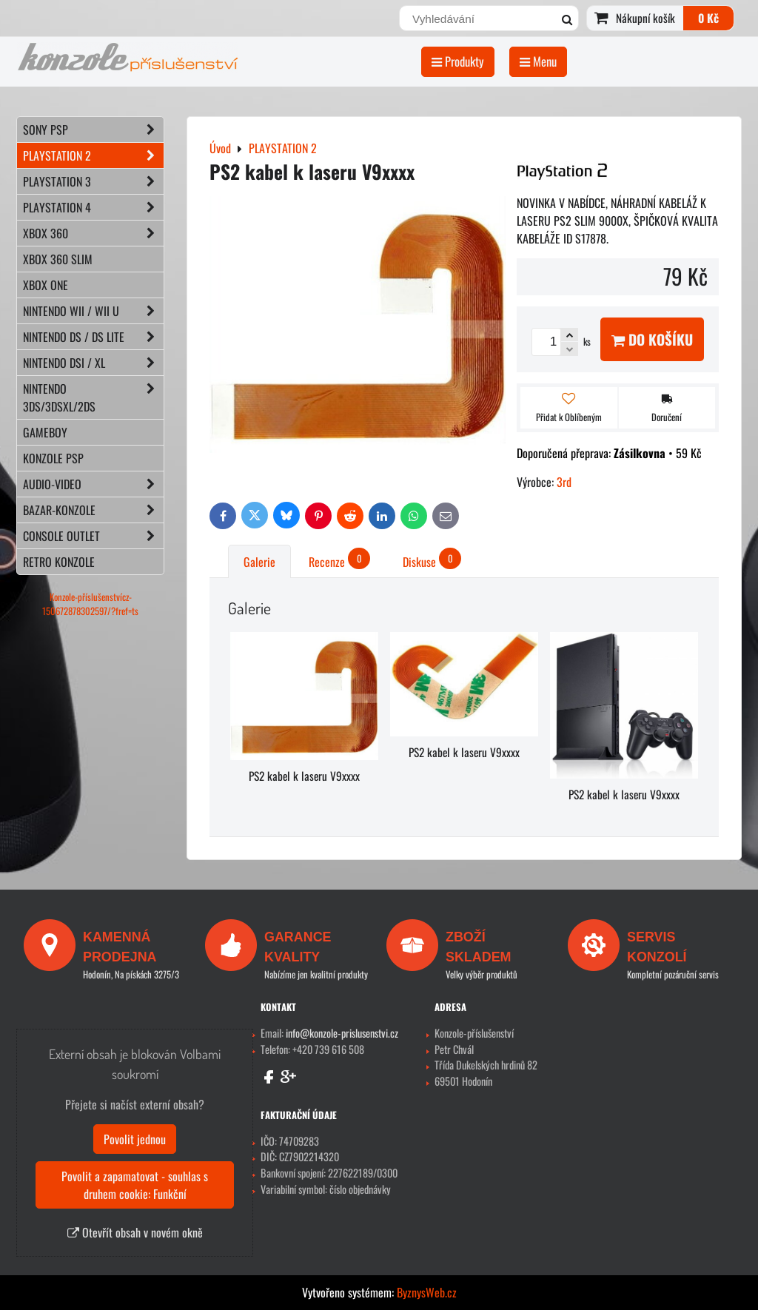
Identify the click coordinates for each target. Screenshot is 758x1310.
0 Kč (708, 18)
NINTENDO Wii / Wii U (93, 310)
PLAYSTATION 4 (93, 207)
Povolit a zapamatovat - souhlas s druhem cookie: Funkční (134, 1185)
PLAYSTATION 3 (93, 181)
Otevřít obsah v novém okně (135, 1232)
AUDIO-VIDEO (93, 484)
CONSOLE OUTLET (93, 535)
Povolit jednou (135, 1139)
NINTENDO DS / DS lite (93, 336)
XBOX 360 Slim (58, 259)
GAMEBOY (45, 432)
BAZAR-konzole (93, 510)
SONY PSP (93, 129)
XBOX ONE (45, 285)
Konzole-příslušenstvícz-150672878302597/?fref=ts (90, 604)
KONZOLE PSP (53, 458)
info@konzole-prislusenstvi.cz (342, 1033)
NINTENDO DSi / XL (93, 362)
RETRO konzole (59, 562)
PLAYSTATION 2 (93, 155)
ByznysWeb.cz (427, 1292)
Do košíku (652, 339)
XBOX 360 (93, 233)
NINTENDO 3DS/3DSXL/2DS (93, 397)
